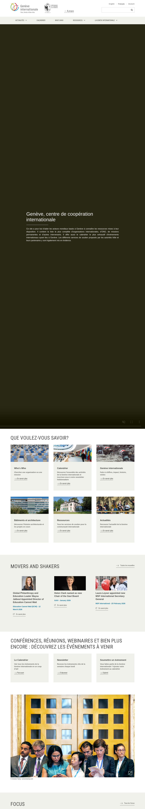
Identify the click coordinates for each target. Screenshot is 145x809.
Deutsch (131, 4)
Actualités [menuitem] (19, 20)
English (111, 4)
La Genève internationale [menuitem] (105, 20)
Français (121, 4)
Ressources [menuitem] (78, 20)
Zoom (130, 773)
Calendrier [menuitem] (41, 20)
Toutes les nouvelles (127, 565)
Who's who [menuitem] (59, 20)
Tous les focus (129, 803)
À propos (70, 11)
